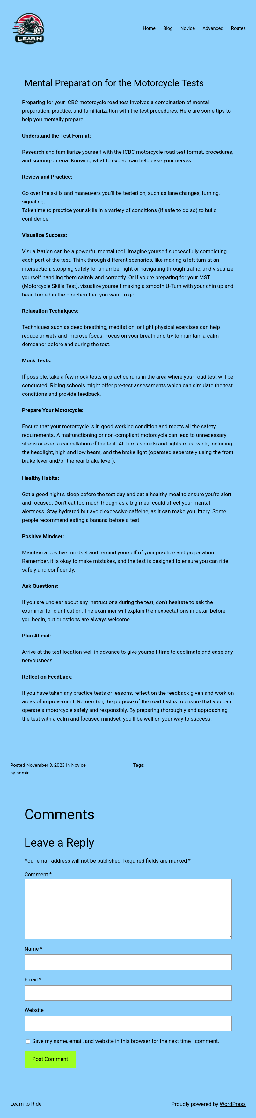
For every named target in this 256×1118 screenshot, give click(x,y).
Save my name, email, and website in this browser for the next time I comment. (125, 1041)
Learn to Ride (26, 1103)
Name (33, 948)
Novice (78, 765)
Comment (38, 874)
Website (34, 1010)
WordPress (233, 1104)
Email (33, 979)
